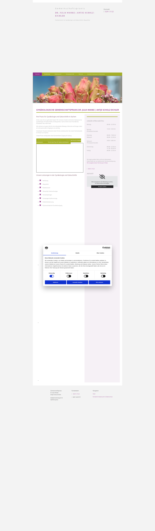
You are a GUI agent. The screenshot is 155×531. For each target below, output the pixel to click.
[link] (102, 176)
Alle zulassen (99, 282)
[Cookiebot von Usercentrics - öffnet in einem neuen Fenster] (103, 248)
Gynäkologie (47, 74)
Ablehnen (55, 282)
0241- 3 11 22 (109, 11)
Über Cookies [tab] (100, 253)
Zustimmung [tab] (54, 253)
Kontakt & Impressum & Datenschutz (96, 74)
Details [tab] (77, 253)
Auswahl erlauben (77, 282)
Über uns (81, 74)
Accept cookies (102, 186)
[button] (58, 142)
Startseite (37, 74)
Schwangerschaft (70, 74)
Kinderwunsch (58, 74)
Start (94, 394)
